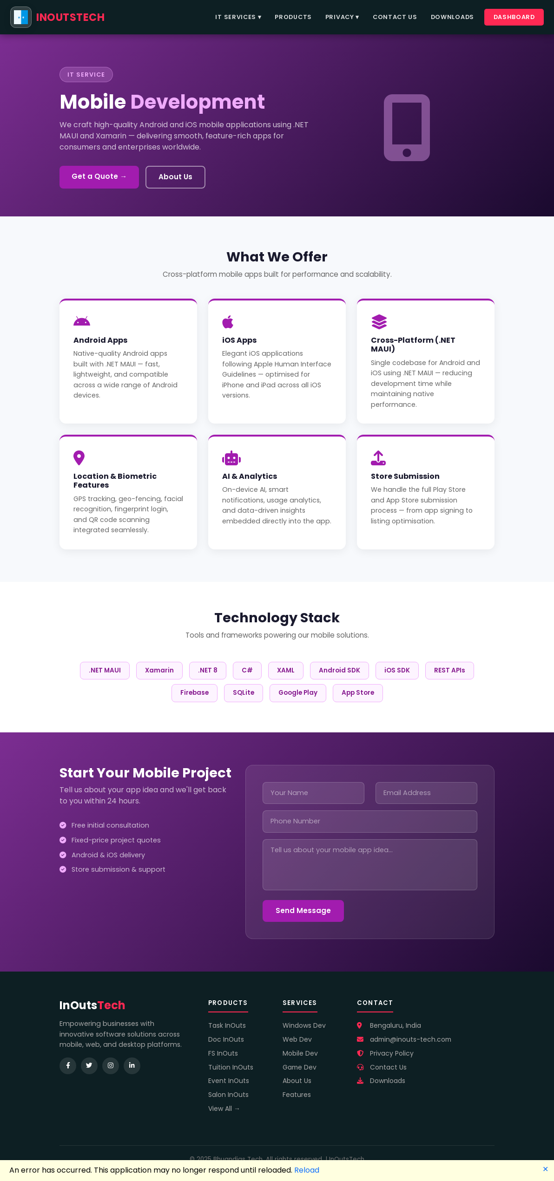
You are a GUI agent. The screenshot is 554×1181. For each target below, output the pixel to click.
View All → (224, 1108)
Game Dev (300, 1067)
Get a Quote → (99, 176)
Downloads (452, 17)
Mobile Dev (300, 1053)
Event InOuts (228, 1080)
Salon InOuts (228, 1094)
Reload (306, 1170)
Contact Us (395, 17)
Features (297, 1094)
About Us (175, 177)
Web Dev (297, 1039)
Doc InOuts (226, 1039)
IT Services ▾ (238, 17)
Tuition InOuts (230, 1067)
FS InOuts (223, 1053)
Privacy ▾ (342, 17)
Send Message (303, 910)
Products (293, 17)
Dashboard (514, 17)
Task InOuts (227, 1025)
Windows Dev (304, 1025)
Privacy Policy (385, 1053)
